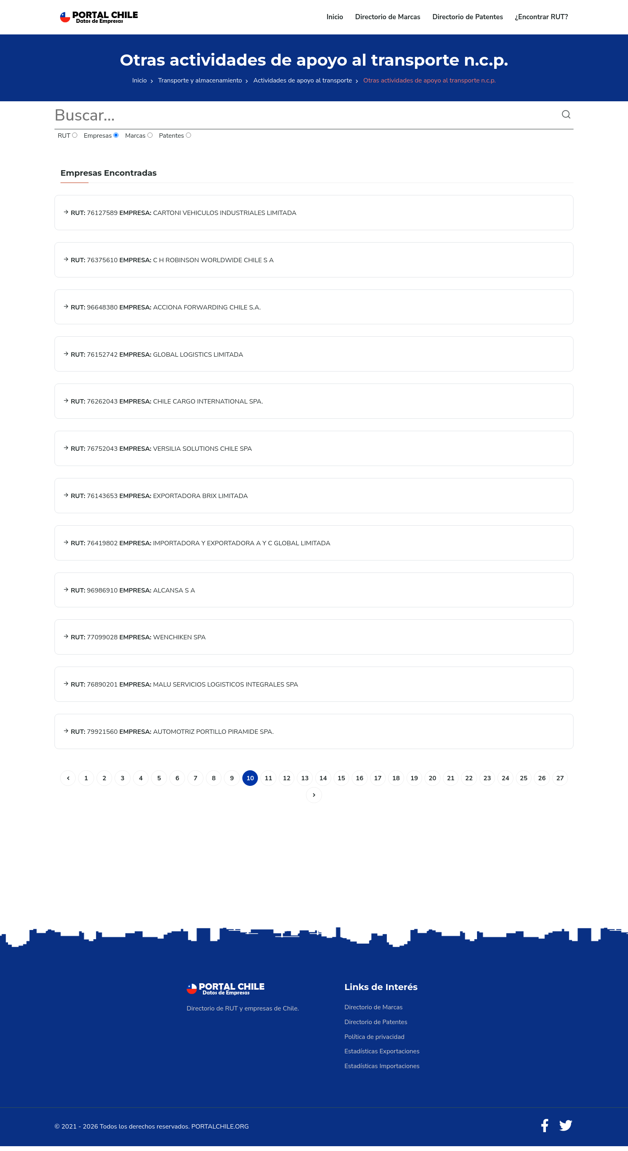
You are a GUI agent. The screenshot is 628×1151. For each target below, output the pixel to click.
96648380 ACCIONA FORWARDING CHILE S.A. (162, 308)
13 (304, 783)
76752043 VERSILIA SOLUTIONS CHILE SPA (157, 451)
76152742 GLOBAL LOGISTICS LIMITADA (153, 356)
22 (470, 783)
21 (452, 783)
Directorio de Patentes (468, 17)
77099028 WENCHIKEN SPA (134, 642)
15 (341, 783)
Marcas (140, 136)
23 (489, 783)
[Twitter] (566, 1131)
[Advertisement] (314, 868)
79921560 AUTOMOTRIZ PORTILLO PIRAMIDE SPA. (168, 737)
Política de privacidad (374, 1042)
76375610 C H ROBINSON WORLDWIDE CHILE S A (168, 261)
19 (415, 783)
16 (360, 783)
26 (544, 783)
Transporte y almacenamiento (199, 80)
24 (507, 783)
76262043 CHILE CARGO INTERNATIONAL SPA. (163, 404)
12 (286, 783)
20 (433, 783)
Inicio (335, 17)
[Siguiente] (314, 801)
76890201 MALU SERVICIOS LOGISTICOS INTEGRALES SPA (180, 689)
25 (525, 783)
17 (378, 783)
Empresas (102, 136)
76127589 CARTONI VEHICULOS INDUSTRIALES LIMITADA (180, 213)
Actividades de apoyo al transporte (304, 80)
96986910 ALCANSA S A (129, 594)
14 (323, 783)
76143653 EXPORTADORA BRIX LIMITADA (155, 499)
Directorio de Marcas (388, 17)
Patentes (175, 136)
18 (397, 783)
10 (249, 783)
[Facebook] (544, 1131)
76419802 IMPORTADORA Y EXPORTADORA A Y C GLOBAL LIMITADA (196, 546)
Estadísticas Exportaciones (382, 1056)
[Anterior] (65, 784)
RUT (67, 136)
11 (268, 783)
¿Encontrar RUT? (541, 17)
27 (562, 783)
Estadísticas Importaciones (382, 1071)
